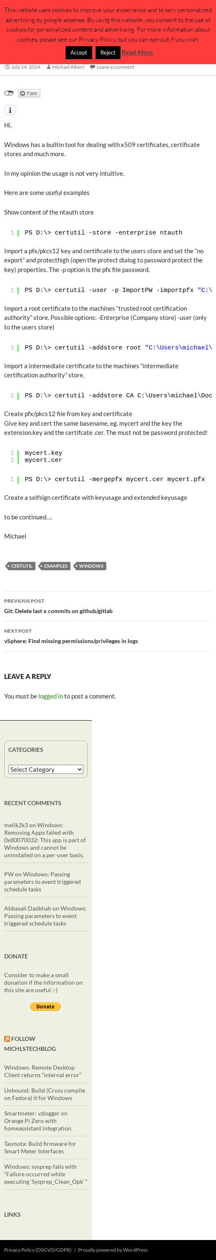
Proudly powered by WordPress (113, 1250)
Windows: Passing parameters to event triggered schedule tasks (42, 882)
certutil (22, 566)
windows (91, 566)
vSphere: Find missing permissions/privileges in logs (108, 635)
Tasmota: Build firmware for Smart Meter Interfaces (40, 1147)
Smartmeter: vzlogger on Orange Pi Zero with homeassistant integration (37, 1121)
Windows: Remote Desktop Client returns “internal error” (42, 1071)
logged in (50, 696)
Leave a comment (115, 67)
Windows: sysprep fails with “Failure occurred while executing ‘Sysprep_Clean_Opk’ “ (46, 1174)
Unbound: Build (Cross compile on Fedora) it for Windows (44, 1094)
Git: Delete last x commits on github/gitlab (108, 605)
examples (56, 566)
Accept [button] (78, 52)
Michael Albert (68, 67)
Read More (137, 52)
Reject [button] (108, 52)
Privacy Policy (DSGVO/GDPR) (38, 1250)
